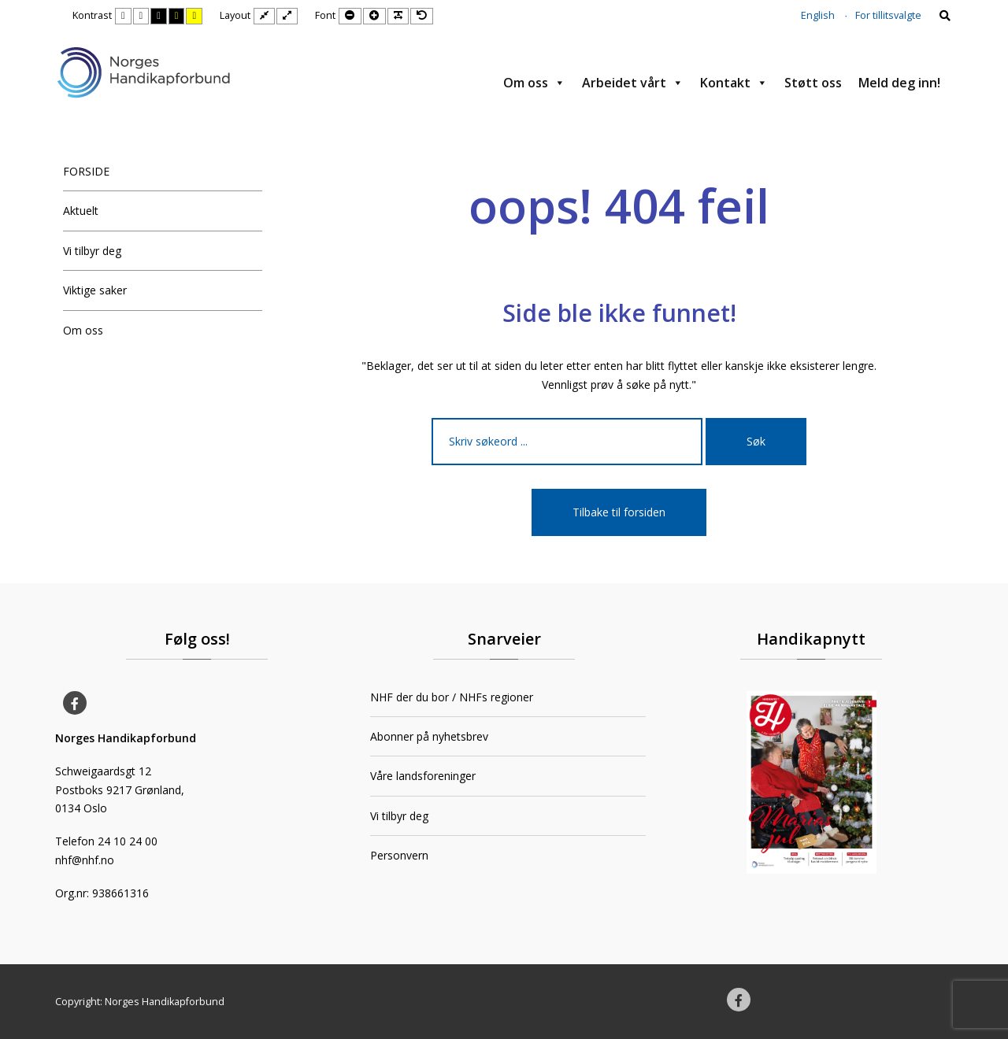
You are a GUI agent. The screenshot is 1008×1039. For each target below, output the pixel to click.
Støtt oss (813, 82)
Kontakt (734, 82)
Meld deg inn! (899, 82)
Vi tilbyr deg (92, 250)
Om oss (534, 82)
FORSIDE (86, 171)
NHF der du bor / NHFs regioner (451, 697)
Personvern (399, 855)
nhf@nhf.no (84, 859)
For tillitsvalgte (888, 15)
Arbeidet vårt (633, 82)
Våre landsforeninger (423, 775)
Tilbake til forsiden (619, 512)
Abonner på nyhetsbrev (429, 736)
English (818, 15)
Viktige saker (95, 290)
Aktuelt (80, 210)
